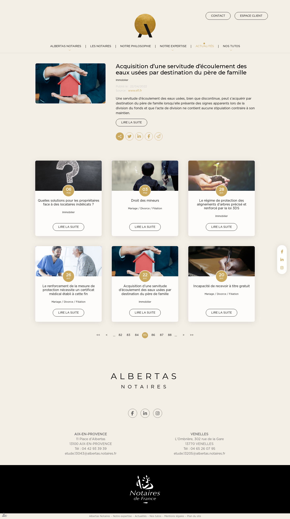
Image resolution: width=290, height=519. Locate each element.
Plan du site (194, 516)
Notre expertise (173, 46)
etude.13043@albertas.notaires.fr (90, 453)
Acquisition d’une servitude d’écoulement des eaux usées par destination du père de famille (145, 290)
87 (161, 335)
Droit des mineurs (145, 200)
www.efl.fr (135, 90)
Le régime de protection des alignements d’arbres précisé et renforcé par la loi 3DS (221, 204)
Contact (218, 15)
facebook (282, 251)
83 (128, 335)
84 (137, 335)
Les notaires (100, 46)
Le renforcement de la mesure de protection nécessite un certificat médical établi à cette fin (68, 290)
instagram (282, 267)
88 (170, 335)
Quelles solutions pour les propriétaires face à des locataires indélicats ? (68, 202)
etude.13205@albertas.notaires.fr (199, 453)
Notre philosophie (135, 46)
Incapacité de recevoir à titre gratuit (221, 286)
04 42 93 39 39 (94, 448)
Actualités (205, 46)
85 (145, 335)
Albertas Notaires (65, 46)
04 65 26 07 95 (203, 448)
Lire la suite (131, 122)
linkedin (282, 259)
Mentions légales (174, 516)
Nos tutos (231, 46)
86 (153, 335)
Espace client (251, 15)
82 (120, 335)
